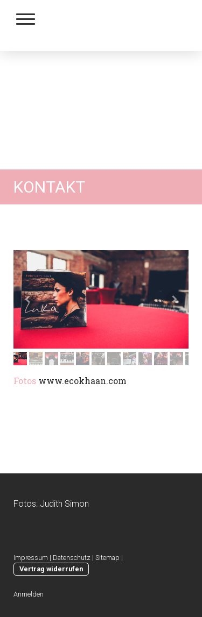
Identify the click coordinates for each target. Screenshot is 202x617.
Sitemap (107, 558)
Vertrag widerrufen (51, 569)
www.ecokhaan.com (82, 380)
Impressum (30, 558)
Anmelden (28, 594)
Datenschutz (71, 558)
